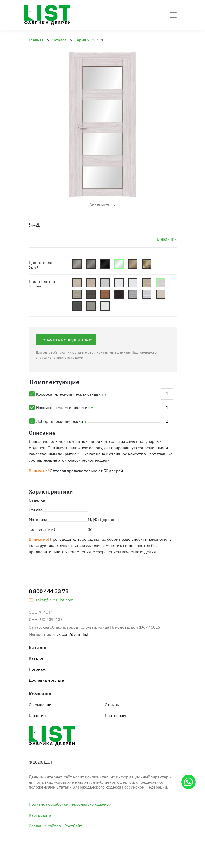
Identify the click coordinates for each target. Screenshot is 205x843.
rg (132, 294)
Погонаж (37, 669)
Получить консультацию (65, 340)
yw (105, 306)
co (105, 294)
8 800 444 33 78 (48, 591)
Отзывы (112, 704)
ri (146, 294)
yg (77, 306)
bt (119, 282)
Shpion (146, 264)
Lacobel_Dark (105, 264)
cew (160, 282)
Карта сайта (40, 815)
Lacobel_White (119, 264)
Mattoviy (77, 264)
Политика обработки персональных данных (70, 804)
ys (91, 306)
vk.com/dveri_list (72, 634)
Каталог (36, 658)
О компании (40, 704)
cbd (146, 282)
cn (91, 294)
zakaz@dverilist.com (54, 599)
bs (105, 282)
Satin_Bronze (132, 264)
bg (91, 282)
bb (77, 282)
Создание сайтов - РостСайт (55, 826)
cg (77, 294)
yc (160, 294)
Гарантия (37, 715)
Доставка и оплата (46, 680)
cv (119, 294)
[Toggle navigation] (173, 15)
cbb (132, 282)
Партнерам (115, 715)
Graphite (91, 264)
